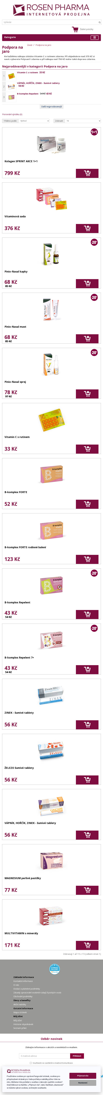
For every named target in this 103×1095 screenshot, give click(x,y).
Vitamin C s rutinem (27, 72)
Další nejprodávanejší (51, 106)
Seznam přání (19, 1028)
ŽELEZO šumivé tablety (19, 768)
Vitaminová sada (15, 216)
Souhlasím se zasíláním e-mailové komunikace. (51, 1063)
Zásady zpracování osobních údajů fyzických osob (37, 992)
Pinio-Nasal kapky (16, 271)
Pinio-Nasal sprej (15, 382)
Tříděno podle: (10, 120)
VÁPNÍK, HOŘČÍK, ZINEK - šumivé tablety (38, 83)
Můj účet (17, 1020)
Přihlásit (77, 1056)
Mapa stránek (20, 1012)
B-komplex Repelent (28, 93)
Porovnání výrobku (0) (12, 114)
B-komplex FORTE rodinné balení (25, 547)
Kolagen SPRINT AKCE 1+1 (21, 161)
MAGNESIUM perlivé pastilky (23, 878)
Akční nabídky (19, 1004)
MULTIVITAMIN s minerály (21, 933)
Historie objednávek (23, 1024)
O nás (16, 984)
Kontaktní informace (23, 981)
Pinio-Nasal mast (15, 326)
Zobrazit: (59, 120)
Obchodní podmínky (22, 996)
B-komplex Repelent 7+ (19, 657)
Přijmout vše (82, 1076)
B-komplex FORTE (16, 492)
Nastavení (82, 1083)
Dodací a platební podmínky (26, 988)
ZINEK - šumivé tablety (19, 712)
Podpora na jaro (43, 45)
